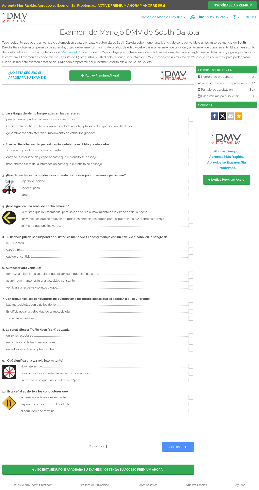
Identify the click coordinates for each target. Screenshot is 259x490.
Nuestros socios (196, 485)
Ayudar (240, 485)
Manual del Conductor (76, 52)
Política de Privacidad (95, 485)
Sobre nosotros (147, 485)
